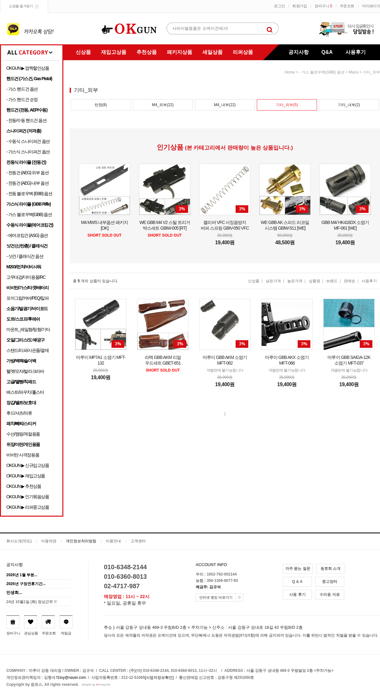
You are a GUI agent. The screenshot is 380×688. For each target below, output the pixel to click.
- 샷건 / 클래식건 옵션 (24, 256)
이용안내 (113, 541)
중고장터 (329, 581)
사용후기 (355, 52)
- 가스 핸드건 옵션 (22, 89)
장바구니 (323, 6)
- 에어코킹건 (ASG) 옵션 (27, 235)
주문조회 (347, 6)
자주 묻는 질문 (297, 568)
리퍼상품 (243, 52)
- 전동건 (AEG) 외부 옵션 (27, 172)
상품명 (314, 281)
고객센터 (138, 541)
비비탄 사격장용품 (22, 454)
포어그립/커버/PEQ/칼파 (27, 298)
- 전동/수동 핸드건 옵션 (26, 120)
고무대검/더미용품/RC (25, 277)
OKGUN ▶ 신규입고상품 (27, 465)
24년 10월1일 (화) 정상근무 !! (31, 602)
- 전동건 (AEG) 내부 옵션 (27, 183)
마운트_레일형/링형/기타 (28, 329)
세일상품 (212, 52)
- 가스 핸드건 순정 (22, 99)
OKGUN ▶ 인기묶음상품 (27, 496)
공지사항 (298, 52)
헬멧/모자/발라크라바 (25, 371)
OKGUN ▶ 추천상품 (23, 486)
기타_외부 (371, 72)
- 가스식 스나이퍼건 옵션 (28, 151)
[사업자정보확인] (159, 677)
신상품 (83, 52)
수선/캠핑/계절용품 (23, 433)
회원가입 (299, 6)
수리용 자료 (329, 594)
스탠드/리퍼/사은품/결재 (27, 350)
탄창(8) (101, 105)
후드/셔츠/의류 (19, 413)
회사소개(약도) (19, 541)
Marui (353, 72)
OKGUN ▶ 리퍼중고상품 (27, 507)
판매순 (349, 281)
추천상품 (146, 52)
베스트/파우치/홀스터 (25, 392)
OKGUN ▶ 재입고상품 (25, 475)
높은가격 (294, 281)
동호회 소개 (330, 568)
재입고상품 (113, 52)
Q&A (327, 52)
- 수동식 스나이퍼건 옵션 (28, 141)
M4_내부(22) (225, 105)
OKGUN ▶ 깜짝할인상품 (27, 68)
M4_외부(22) (163, 105)
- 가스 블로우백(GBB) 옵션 (29, 214)
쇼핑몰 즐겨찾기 (21, 6)
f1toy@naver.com (71, 677)
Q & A (297, 581)
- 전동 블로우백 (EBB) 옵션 (29, 193)
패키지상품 (179, 52)
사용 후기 (297, 594)
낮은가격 (273, 281)
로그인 (279, 6)
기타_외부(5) (287, 105)
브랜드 (332, 281)
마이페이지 (371, 6)
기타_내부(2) (349, 105)
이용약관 (48, 541)
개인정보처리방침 (81, 541)
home (290, 72)
